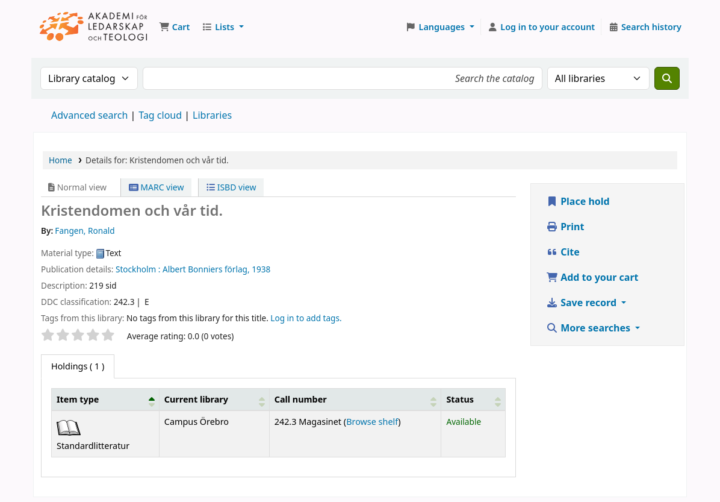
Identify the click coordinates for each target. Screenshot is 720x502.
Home (60, 160)
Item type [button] (78, 399)
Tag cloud (160, 115)
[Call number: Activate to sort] (355, 399)
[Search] (667, 78)
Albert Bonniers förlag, (206, 269)
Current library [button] (196, 399)
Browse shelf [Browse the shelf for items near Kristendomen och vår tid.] (372, 421)
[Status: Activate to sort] (473, 399)
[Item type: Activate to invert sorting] (106, 399)
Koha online (94, 27)
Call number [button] (301, 399)
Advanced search (89, 115)
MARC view (156, 187)
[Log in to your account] (541, 27)
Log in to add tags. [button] (305, 318)
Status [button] (460, 399)
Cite (563, 252)
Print (565, 226)
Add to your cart (592, 277)
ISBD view (231, 187)
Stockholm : (138, 269)
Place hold (578, 201)
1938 (261, 269)
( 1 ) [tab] (77, 366)
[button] (174, 27)
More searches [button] (589, 327)
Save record (582, 302)
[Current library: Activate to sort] (214, 399)
